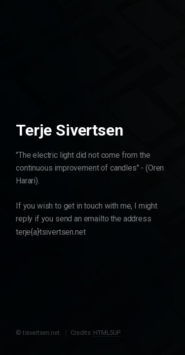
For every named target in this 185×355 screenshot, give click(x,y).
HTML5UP (106, 332)
